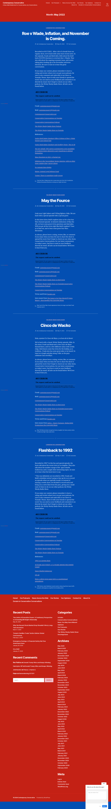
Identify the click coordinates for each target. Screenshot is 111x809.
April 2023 (61, 709)
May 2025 (61, 653)
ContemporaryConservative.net (46, 117)
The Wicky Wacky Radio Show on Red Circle (50, 287)
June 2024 (61, 675)
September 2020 (64, 773)
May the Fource (55, 205)
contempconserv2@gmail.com (49, 113)
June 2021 (61, 753)
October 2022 (62, 724)
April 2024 (61, 680)
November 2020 (63, 768)
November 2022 (63, 722)
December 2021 (63, 746)
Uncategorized (63, 642)
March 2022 (62, 739)
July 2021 (61, 751)
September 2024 (64, 668)
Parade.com (51, 302)
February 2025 (63, 658)
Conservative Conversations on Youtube (49, 121)
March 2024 (62, 682)
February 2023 (63, 714)
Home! (48, 3)
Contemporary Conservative (14, 3)
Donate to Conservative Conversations (90, 5)
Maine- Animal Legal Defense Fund (47, 176)
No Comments (56, 47)
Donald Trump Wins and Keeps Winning (37, 670)
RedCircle (6, 106)
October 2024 (63, 665)
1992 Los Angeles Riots (43, 568)
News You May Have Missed (68, 630)
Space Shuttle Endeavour (44, 578)
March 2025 (62, 656)
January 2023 (62, 717)
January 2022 (62, 743)
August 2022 (62, 726)
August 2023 (62, 700)
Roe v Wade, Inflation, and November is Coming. (55, 36)
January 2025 (62, 661)
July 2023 (61, 702)
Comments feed (63, 791)
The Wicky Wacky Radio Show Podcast (48, 129)
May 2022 (61, 734)
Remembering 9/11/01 (27, 681)
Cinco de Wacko (55, 333)
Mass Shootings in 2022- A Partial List (48, 162)
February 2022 (63, 741)
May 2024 (61, 678)
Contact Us (98, 3)
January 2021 (62, 763)
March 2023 (62, 712)
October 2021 (62, 748)
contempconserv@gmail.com (50, 109)
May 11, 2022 (60, 338)
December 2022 (63, 719)
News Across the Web (68, 3)
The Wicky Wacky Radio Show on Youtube (49, 133)
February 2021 (63, 761)
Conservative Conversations (55, 28)
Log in (60, 787)
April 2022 (61, 736)
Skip (100, 806)
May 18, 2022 (66, 211)
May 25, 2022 (66, 44)
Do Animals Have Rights (43, 172)
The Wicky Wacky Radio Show (55, 200)
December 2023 (63, 690)
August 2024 (62, 670)
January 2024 (62, 687)
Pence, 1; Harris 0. (30, 677)
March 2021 (62, 758)
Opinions (61, 632)
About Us (74, 5)
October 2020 (63, 770)
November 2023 (63, 692)
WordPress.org (63, 794)
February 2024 (63, 685)
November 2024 (63, 663)
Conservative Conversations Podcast (47, 125)
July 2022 (61, 729)
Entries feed (62, 789)
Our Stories (80, 3)
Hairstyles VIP (18, 673)
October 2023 (62, 695)
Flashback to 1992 (56, 457)
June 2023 (61, 704)
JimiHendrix (17, 677)
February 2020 (63, 775)
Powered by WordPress (44, 805)
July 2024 (61, 673)
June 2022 (61, 731)
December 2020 (63, 765)
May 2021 (61, 756)
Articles (60, 625)
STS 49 (37, 583)
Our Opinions (89, 3)
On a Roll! (16, 656)
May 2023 (61, 707)
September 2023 (64, 697)
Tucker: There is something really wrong (49, 180)
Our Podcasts (55, 3)
